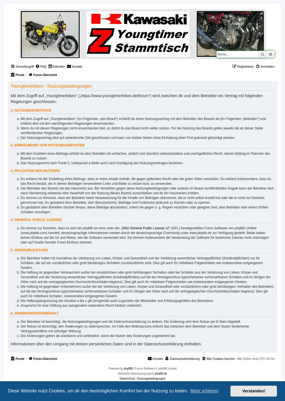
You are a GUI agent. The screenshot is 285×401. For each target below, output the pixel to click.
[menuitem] (40, 66)
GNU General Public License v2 (145, 228)
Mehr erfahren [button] (204, 390)
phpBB (128, 368)
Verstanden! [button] (253, 391)
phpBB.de (161, 373)
